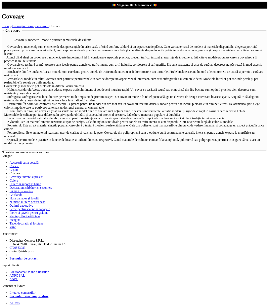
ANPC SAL (17, 275)
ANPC (14, 279)
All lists (15, 303)
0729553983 (17, 247)
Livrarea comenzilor (22, 292)
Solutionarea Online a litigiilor (29, 272)
